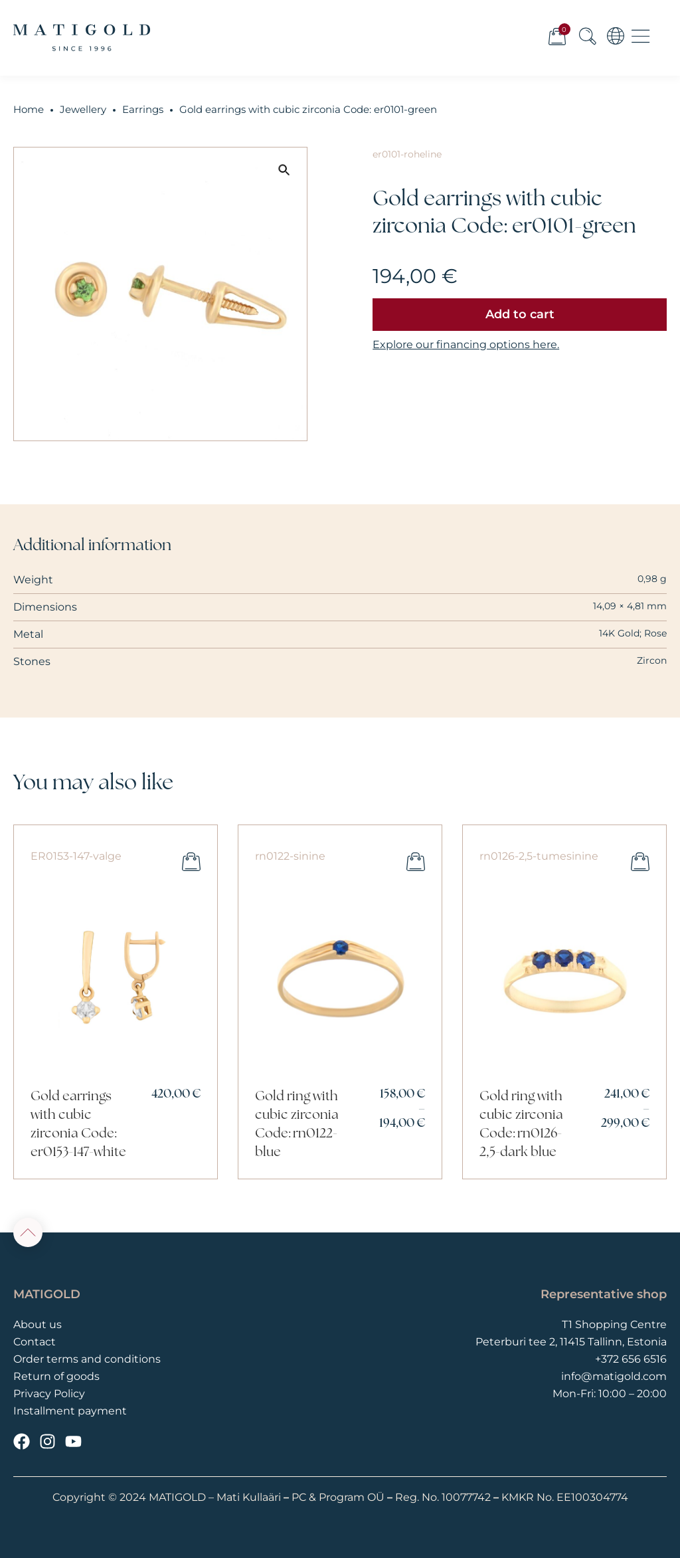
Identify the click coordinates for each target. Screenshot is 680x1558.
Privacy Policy (49, 1393)
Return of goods (56, 1376)
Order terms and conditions (87, 1359)
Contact (34, 1341)
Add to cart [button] (191, 861)
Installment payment (70, 1411)
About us (37, 1324)
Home (28, 110)
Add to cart (519, 314)
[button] (284, 170)
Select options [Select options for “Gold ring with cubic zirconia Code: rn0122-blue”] (415, 861)
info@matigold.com (614, 1376)
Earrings (142, 110)
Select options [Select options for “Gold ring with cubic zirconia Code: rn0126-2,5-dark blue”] (640, 861)
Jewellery (83, 110)
